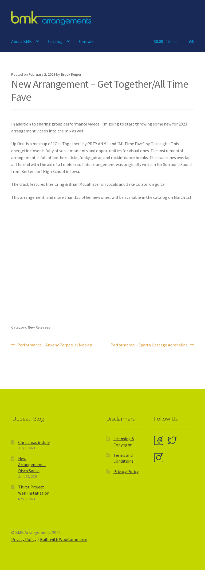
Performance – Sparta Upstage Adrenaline (149, 345)
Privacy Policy (126, 471)
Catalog (55, 41)
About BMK (21, 41)
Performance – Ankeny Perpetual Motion (54, 345)
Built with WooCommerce (63, 539)
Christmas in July (34, 442)
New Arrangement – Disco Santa (32, 464)
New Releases (39, 327)
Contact (86, 41)
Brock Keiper (71, 74)
